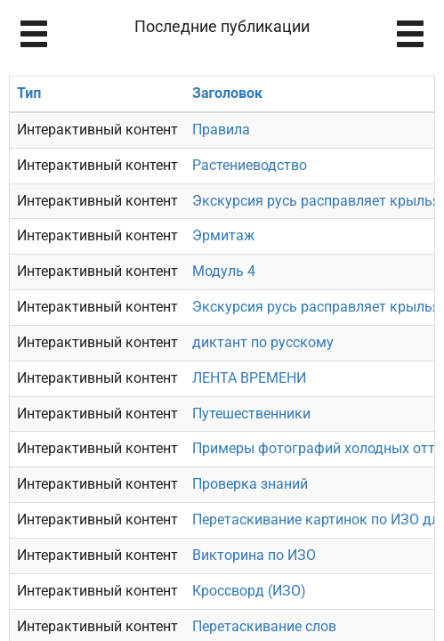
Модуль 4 (223, 271)
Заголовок (227, 93)
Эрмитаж (223, 235)
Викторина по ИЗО (254, 555)
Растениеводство (249, 165)
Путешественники (251, 413)
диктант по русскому (263, 342)
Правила (221, 129)
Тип (29, 93)
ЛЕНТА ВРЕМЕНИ (249, 377)
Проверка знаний (250, 483)
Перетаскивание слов (264, 626)
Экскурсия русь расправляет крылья (316, 200)
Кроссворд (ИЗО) (249, 590)
